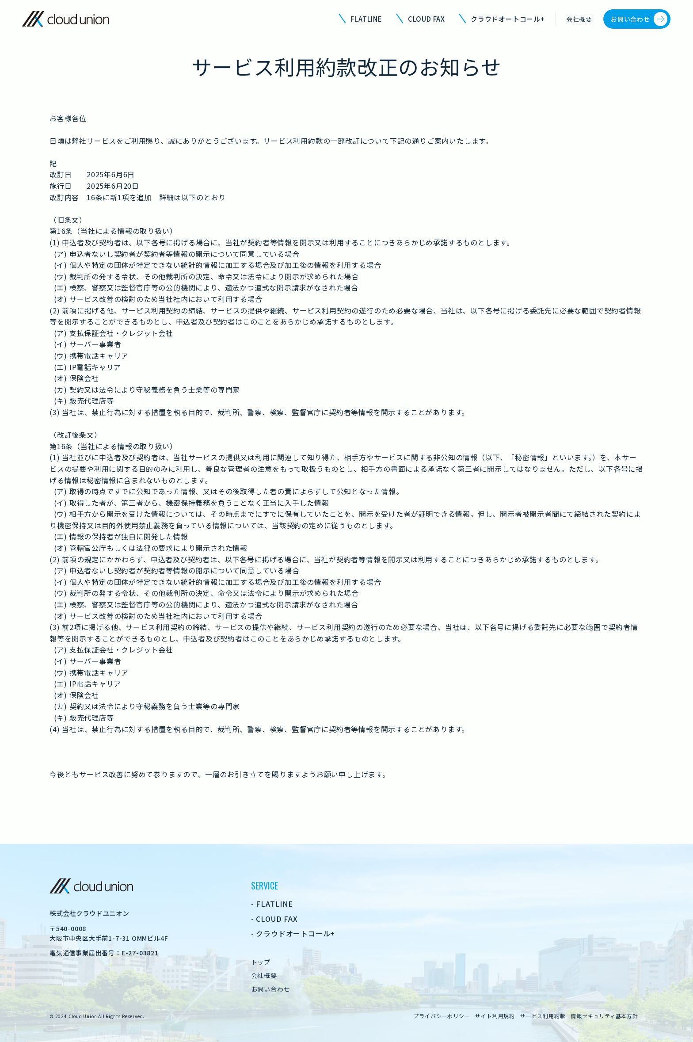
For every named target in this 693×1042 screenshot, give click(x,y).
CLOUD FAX (426, 18)
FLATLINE (366, 18)
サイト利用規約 (495, 1015)
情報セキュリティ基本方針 (604, 1015)
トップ (260, 962)
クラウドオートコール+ (508, 18)
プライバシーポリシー (441, 1015)
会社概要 (579, 19)
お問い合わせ (630, 19)
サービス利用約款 (542, 1015)
